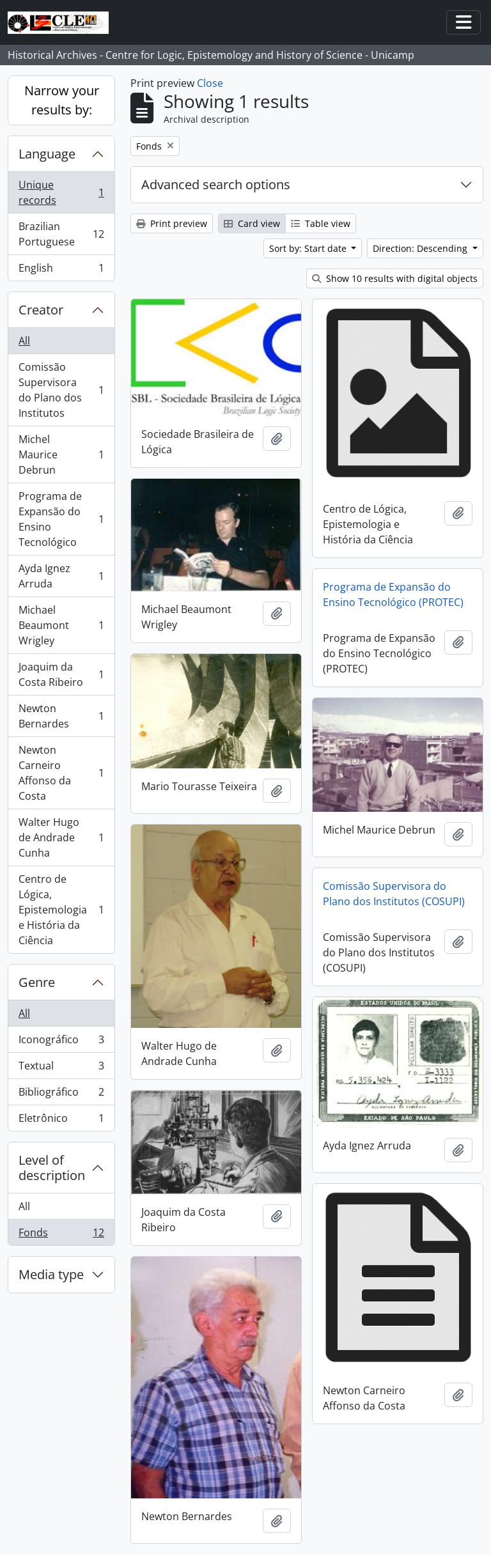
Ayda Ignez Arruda (61, 576)
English (61, 270)
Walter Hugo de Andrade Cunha (61, 837)
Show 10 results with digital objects (395, 278)
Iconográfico (61, 1042)
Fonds (61, 1235)
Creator (41, 309)
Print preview (171, 223)
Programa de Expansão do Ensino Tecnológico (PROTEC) (393, 594)
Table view (320, 223)
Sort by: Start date (309, 248)
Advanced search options (215, 184)
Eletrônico (61, 1120)
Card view (252, 223)
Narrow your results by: (61, 100)
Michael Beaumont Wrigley (61, 625)
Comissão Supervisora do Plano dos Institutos (61, 390)
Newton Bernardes (61, 716)
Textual (61, 1068)
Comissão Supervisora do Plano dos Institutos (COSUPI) (394, 893)
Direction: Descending (421, 248)
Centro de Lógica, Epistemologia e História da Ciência (61, 909)
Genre (37, 982)
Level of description (52, 1167)
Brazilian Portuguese (61, 234)
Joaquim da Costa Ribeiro (61, 674)
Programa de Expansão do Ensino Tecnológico (61, 519)
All (24, 341)
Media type (51, 1274)
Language (47, 153)
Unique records (61, 192)
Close (210, 83)
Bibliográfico (61, 1094)
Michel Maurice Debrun (61, 454)
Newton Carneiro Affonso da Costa (61, 773)
